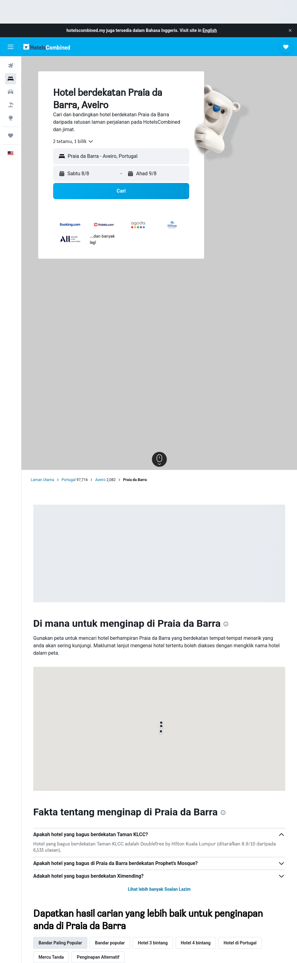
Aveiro (100, 480)
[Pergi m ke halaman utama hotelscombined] (46, 47)
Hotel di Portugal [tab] (240, 942)
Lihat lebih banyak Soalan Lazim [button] (159, 889)
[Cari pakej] (10, 105)
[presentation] (226, 624)
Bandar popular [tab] (110, 942)
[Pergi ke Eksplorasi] (10, 118)
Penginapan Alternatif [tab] (98, 957)
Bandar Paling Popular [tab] (60, 942)
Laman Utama (42, 480)
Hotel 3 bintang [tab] (153, 942)
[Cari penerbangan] (10, 66)
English (210, 30)
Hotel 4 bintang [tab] (196, 942)
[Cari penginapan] (10, 79)
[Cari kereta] (10, 92)
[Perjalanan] (10, 135)
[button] (290, 30)
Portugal (68, 480)
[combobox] (73, 141)
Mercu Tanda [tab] (51, 957)
